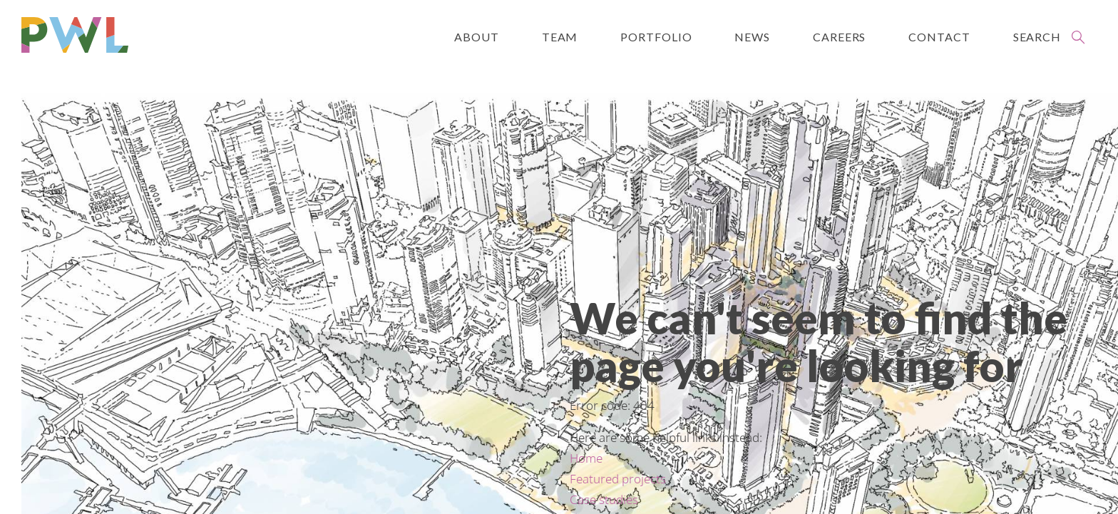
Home (586, 458)
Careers (839, 36)
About (476, 36)
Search (1037, 36)
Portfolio (656, 36)
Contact (939, 36)
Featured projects (618, 479)
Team (560, 36)
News (752, 36)
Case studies (604, 499)
